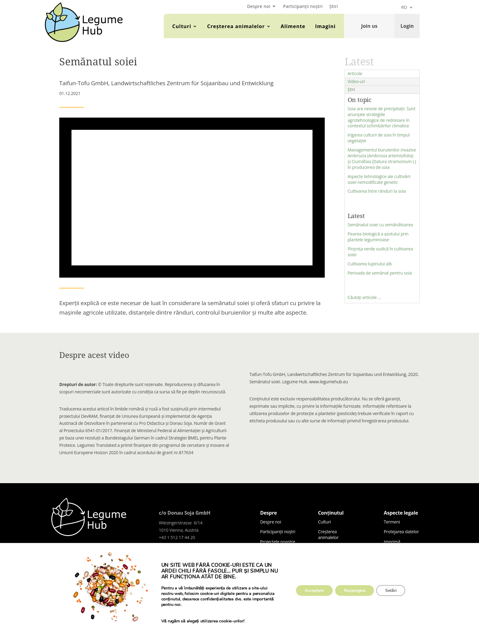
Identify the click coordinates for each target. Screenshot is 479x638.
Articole (355, 73)
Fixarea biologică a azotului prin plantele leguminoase (378, 236)
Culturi (181, 26)
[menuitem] (407, 8)
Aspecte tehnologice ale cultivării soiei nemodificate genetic (379, 179)
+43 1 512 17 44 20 (177, 537)
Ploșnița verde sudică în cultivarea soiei (380, 251)
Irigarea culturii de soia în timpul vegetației (379, 138)
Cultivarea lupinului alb (370, 264)
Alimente (293, 26)
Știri (333, 6)
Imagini (325, 26)
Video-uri (356, 81)
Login (407, 26)
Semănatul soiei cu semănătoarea (380, 225)
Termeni (392, 522)
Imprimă (392, 542)
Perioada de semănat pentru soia (380, 273)
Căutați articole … (364, 297)
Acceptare (313, 590)
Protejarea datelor (401, 531)
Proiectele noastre (277, 542)
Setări (392, 590)
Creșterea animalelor (236, 26)
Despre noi (258, 6)
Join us (369, 26)
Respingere (354, 590)
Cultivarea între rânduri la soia (377, 191)
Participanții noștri (303, 6)
